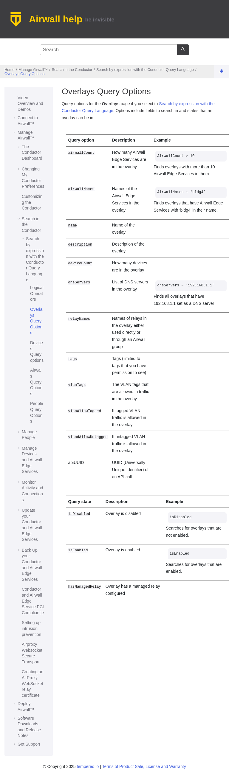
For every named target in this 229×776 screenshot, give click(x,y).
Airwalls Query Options (36, 382)
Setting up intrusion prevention (31, 628)
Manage (33, 70)
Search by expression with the (145, 70)
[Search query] (114, 49)
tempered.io (88, 766)
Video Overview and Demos (30, 103)
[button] (15, 98)
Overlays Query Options (24, 74)
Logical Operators (36, 293)
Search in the (72, 70)
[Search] (183, 49)
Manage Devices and (32, 460)
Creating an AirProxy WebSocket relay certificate (32, 683)
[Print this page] (222, 72)
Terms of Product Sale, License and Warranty (144, 766)
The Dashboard (32, 152)
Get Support (29, 744)
